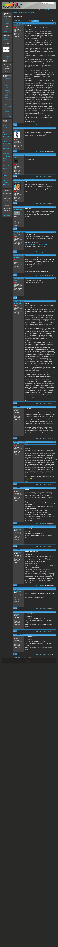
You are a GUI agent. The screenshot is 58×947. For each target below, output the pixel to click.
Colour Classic (29, 12)
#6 (54, 232)
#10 (54, 406)
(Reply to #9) (28, 406)
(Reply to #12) (29, 527)
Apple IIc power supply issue (8, 106)
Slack (7, 28)
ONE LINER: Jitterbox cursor (6, 138)
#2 (54, 128)
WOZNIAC (5, 168)
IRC (7, 18)
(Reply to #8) (28, 301)
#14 (54, 549)
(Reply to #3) (29, 179)
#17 (54, 634)
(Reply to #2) (29, 155)
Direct (5, 69)
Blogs (5, 175)
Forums (8, 9)
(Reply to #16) (28, 634)
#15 (54, 589)
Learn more (5, 31)
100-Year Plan (47, 9)
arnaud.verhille (6, 156)
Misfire (7, 23)
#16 (54, 611)
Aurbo (4, 129)
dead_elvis (17, 234)
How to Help (7, 215)
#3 (54, 155)
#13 (54, 527)
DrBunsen (17, 182)
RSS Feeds (7, 179)
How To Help (40, 9)
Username (6, 45)
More (10, 116)
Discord (8, 21)
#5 (54, 206)
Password (6, 49)
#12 (54, 487)
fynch (15, 280)
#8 (54, 278)
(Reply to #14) (28, 589)
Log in (14, 20)
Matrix (7, 20)
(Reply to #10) (29, 441)
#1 (54, 23)
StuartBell (17, 257)
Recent (13, 9)
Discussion (21, 12)
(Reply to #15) (28, 611)
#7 (54, 255)
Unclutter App (7, 71)
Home (4, 9)
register (20, 20)
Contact (53, 9)
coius (15, 130)
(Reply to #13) (28, 549)
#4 (54, 179)
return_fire (17, 26)
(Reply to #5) (29, 232)
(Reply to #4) (29, 206)
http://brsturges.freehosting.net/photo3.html (36, 244)
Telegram (8, 30)
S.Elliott (5, 134)
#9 (54, 301)
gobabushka (18, 209)
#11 (54, 441)
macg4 (16, 157)
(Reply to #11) (29, 487)
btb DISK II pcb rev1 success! (7, 80)
